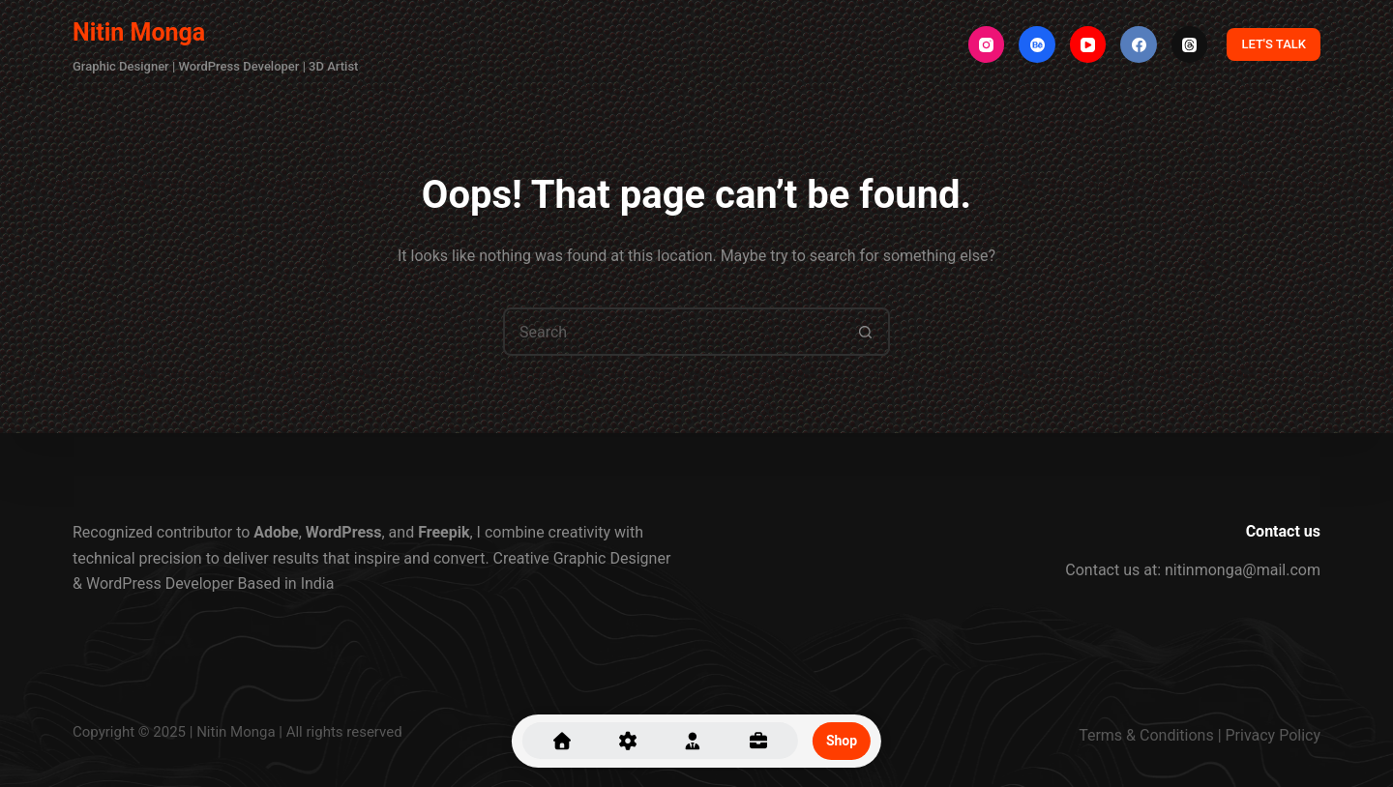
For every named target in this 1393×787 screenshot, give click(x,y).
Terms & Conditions (1146, 735)
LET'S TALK (1273, 44)
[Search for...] (672, 331)
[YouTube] (1088, 44)
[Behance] (1037, 44)
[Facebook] (1138, 44)
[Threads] (1189, 44)
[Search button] (866, 331)
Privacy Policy (1273, 735)
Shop (841, 740)
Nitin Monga (139, 32)
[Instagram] (986, 44)
